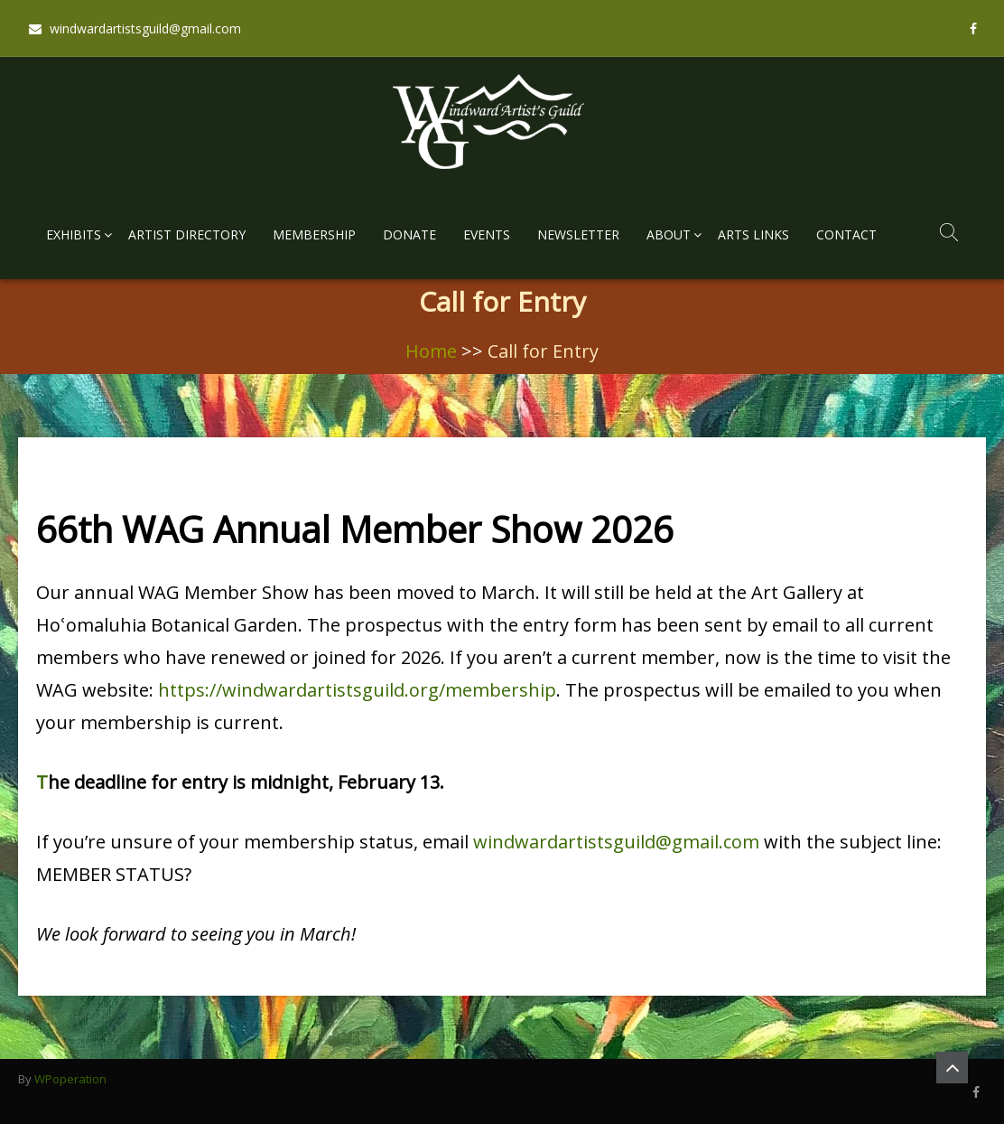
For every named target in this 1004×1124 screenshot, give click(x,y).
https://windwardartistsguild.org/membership (357, 690)
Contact (846, 234)
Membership (314, 234)
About (668, 234)
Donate (409, 234)
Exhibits (73, 234)
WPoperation (70, 1079)
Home (431, 351)
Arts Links (753, 234)
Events (486, 234)
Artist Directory (187, 234)
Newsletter (578, 234)
